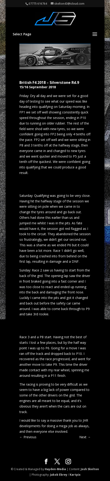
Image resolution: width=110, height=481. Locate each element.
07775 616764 (38, 4)
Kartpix (75, 475)
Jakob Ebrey (58, 475)
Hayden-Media (55, 469)
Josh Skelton (90, 469)
